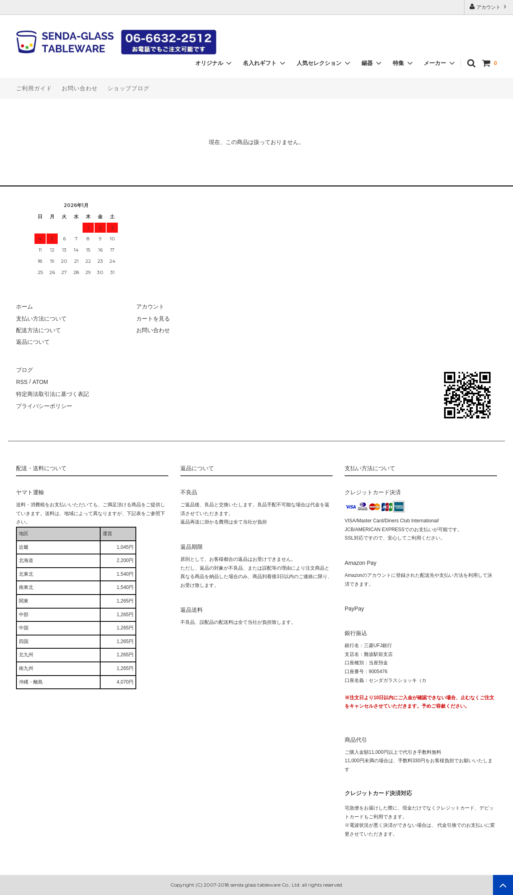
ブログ (24, 369)
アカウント (489, 6)
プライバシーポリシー (44, 405)
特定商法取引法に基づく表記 (52, 393)
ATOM (40, 381)
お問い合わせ (80, 88)
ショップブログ (128, 88)
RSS (22, 381)
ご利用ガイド (34, 88)
